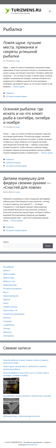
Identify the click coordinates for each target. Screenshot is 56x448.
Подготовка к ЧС (10, 310)
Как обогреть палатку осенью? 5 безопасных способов (27, 396)
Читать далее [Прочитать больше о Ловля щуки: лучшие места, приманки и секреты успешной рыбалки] (19, 86)
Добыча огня (9, 281)
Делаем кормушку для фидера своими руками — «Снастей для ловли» (27, 183)
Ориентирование (10, 296)
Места (6, 292)
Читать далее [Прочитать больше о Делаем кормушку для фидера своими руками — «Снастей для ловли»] (17, 220)
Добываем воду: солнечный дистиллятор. (21, 416)
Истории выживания (12, 288)
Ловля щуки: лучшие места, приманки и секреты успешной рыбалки (22, 49)
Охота (5, 303)
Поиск (6, 242)
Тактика (6, 328)
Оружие (6, 299)
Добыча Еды (8, 277)
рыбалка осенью (13, 162)
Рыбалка (10, 93)
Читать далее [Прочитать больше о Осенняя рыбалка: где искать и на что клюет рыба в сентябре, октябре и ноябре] (47, 153)
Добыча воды (9, 274)
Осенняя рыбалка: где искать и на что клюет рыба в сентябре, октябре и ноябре (26, 115)
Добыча (6, 270)
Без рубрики (8, 267)
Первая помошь (10, 306)
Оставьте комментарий (16, 96)
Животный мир (10, 285)
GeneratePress (32, 445)
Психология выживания (13, 314)
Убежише (7, 332)
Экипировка (8, 336)
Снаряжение (8, 325)
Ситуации (7, 321)
